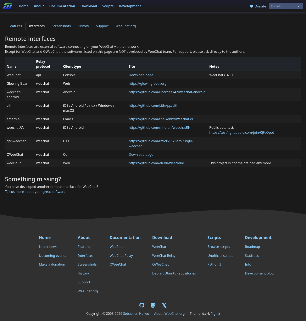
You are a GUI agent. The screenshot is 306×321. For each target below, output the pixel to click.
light (215, 313)
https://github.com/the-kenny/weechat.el (161, 119)
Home (23, 6)
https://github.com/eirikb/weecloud (156, 163)
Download (88, 6)
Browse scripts (218, 246)
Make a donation (52, 264)
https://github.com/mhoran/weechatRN (160, 127)
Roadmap (252, 246)
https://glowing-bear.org (148, 83)
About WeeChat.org (169, 313)
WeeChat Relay (121, 255)
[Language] (286, 6)
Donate (258, 6)
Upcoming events (52, 255)
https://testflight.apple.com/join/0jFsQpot (241, 132)
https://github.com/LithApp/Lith (153, 105)
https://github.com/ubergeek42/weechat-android (167, 92)
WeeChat (116, 246)
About (39, 6)
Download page (141, 75)
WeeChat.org (126, 26)
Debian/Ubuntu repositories (174, 273)
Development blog (259, 273)
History (83, 26)
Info (248, 264)
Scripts (107, 6)
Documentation (62, 6)
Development (130, 6)
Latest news (48, 246)
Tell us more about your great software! (35, 191)
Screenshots (61, 26)
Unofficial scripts (220, 255)
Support (102, 26)
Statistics (252, 255)
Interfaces (37, 26)
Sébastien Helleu (136, 313)
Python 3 (214, 264)
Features (15, 26)
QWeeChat (118, 264)
